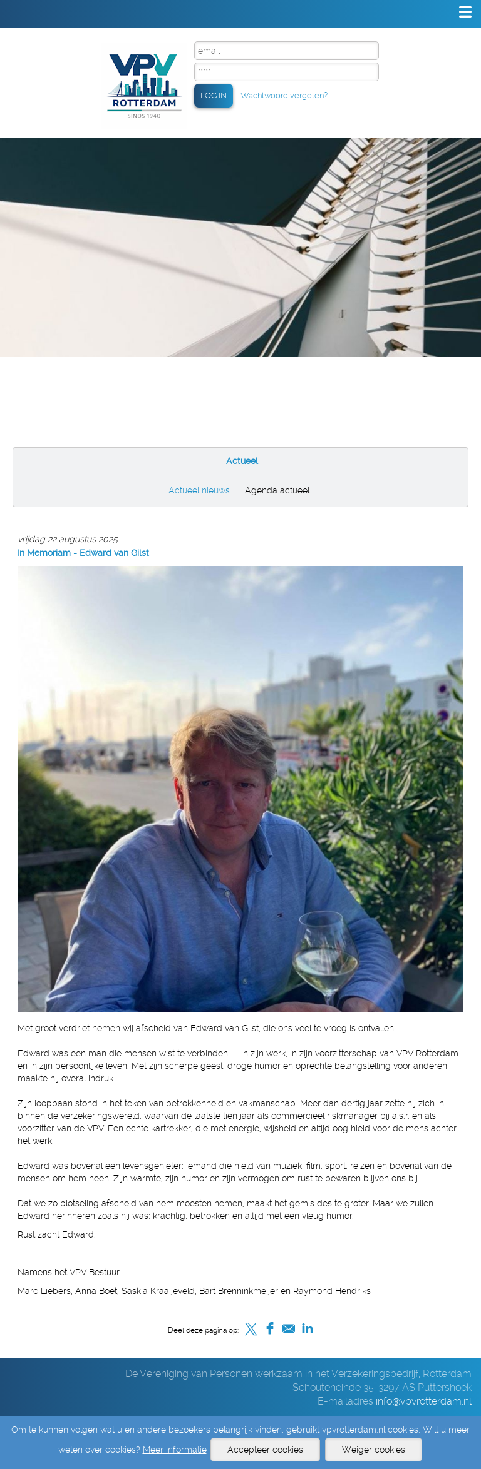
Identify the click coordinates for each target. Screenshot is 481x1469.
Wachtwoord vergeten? (284, 95)
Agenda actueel (277, 490)
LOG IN (213, 95)
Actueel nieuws (199, 490)
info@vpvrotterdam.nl (424, 1401)
